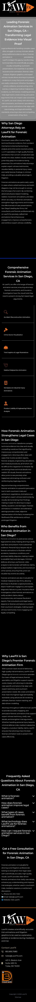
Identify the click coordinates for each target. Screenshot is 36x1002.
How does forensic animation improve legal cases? (15, 805)
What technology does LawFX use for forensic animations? (14, 823)
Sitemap (18, 997)
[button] (18, 14)
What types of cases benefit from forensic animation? (13, 814)
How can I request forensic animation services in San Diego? (16, 833)
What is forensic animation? (10, 797)
